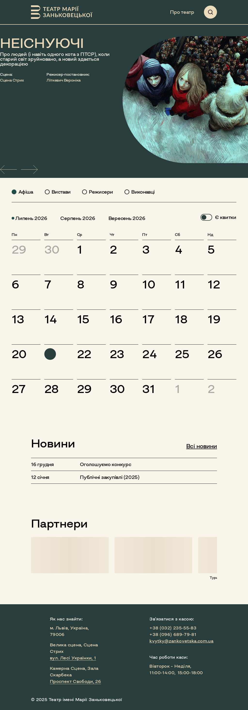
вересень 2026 (125, 218)
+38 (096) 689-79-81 (172, 634)
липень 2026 (29, 218)
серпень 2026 (76, 218)
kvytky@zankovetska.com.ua (181, 641)
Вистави (61, 191)
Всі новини (201, 446)
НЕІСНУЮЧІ (42, 42)
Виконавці (143, 191)
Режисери (101, 191)
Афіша (25, 191)
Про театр (182, 12)
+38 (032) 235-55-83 (172, 628)
